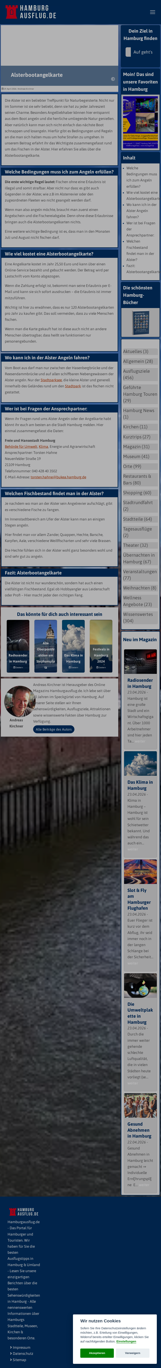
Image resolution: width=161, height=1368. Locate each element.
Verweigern (132, 1353)
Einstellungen (126, 1341)
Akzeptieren (97, 1353)
